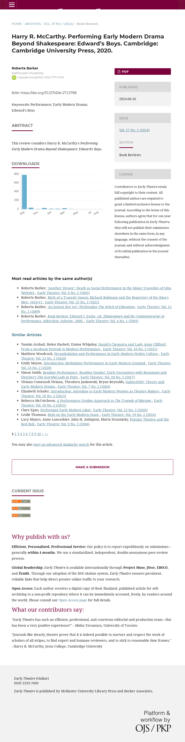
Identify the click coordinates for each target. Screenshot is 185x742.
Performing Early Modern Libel (65, 410)
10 (39, 434)
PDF (125, 71)
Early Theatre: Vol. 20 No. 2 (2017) (108, 377)
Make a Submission (93, 467)
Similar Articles (27, 335)
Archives (33, 24)
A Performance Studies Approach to (104, 400)
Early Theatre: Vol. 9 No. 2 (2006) (63, 424)
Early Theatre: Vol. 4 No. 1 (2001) (112, 321)
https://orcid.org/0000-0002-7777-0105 (41, 77)
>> (46, 434)
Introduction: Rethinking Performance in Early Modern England (95, 363)
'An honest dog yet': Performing (91, 307)
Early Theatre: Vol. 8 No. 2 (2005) (63, 292)
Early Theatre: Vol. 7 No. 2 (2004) (84, 386)
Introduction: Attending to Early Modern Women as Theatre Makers (105, 391)
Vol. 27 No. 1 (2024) (59, 24)
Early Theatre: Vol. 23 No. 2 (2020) (120, 410)
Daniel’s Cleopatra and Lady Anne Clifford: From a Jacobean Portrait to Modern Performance (93, 346)
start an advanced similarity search (61, 444)
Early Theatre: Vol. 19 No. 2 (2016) (129, 414)
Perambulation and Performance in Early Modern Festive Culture (106, 353)
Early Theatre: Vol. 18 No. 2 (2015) (130, 349)
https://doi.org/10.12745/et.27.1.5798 (48, 93)
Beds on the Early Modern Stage (74, 414)
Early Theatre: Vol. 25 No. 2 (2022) (72, 302)
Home (17, 24)
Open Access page (73, 600)
